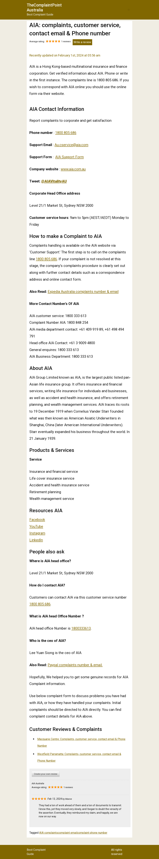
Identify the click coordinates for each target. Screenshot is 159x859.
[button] (129, 10)
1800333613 (81, 628)
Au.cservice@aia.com (71, 145)
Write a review (82, 42)
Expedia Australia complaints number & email (83, 291)
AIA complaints (48, 832)
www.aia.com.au (73, 169)
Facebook (37, 519)
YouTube (36, 526)
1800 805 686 (65, 133)
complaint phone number (92, 832)
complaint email (67, 832)
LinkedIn (36, 540)
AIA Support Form (69, 157)
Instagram (37, 533)
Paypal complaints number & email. (75, 665)
